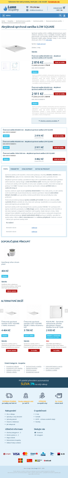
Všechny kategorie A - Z (14, 432)
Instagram (39, 435)
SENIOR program (31, 370)
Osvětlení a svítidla (51, 370)
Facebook (39, 432)
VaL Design (34, 468)
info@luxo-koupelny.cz (36, 10)
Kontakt (37, 417)
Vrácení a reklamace (13, 422)
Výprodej (34, 52)
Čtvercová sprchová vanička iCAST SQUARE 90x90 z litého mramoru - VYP (34, 324)
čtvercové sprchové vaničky (54, 21)
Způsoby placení (12, 419)
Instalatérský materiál (32, 372)
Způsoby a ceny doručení (14, 417)
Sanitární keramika (31, 368)
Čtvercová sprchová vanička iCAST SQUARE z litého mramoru (10, 323)
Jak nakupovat (11, 424)
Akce (47, 341)
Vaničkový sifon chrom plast (10, 263)
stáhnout (34, 228)
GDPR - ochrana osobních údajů (45, 419)
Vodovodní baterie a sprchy (54, 366)
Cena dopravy (27, 169)
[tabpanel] (11, 269)
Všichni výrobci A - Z (13, 435)
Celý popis (49, 40)
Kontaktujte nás (54, 2)
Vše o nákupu (11, 414)
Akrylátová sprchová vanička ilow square (13, 22)
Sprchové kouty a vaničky (23, 21)
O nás (37, 414)
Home (3, 21)
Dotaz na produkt (42, 169)
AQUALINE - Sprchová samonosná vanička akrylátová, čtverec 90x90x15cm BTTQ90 (54, 324)
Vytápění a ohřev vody (13, 370)
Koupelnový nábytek (12, 366)
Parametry (15, 169)
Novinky (37, 422)
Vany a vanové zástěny (53, 368)
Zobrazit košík (57, 8)
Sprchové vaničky (38, 21)
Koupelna (10, 21)
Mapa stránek (11, 438)
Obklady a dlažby (11, 372)
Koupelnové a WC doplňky (14, 368)
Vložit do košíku (60, 62)
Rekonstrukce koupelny (14, 440)
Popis (5, 169)
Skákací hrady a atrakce (14, 443)
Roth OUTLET (41, 44)
